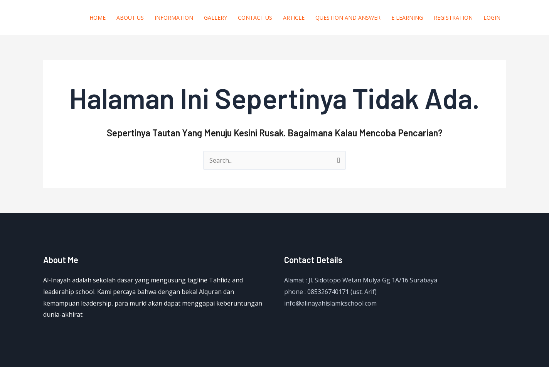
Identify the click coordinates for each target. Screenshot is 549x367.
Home (97, 17)
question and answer (348, 17)
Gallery (215, 17)
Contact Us (255, 17)
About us (130, 17)
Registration (453, 17)
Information (174, 17)
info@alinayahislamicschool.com (330, 303)
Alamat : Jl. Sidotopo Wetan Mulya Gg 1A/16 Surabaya (360, 280)
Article (294, 17)
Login (491, 17)
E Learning (407, 17)
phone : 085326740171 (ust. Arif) (330, 291)
